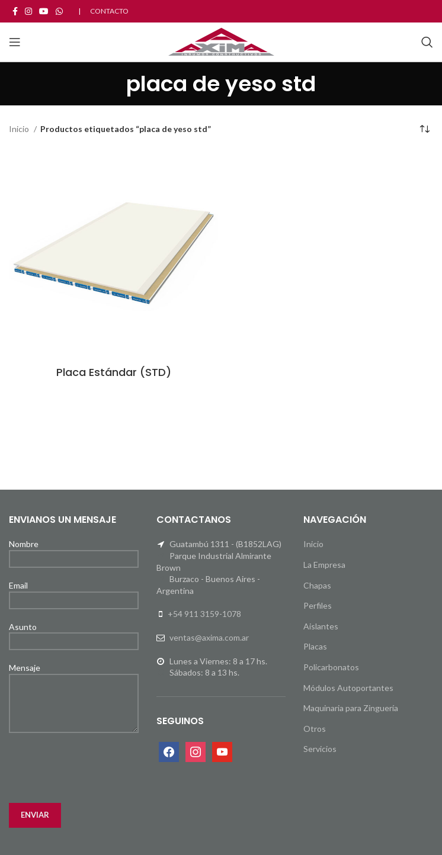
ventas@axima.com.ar (209, 637)
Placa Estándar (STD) (113, 372)
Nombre (74, 550)
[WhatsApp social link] (59, 11)
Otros (314, 729)
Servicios (320, 749)
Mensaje (74, 685)
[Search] (427, 42)
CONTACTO (109, 11)
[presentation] (99, 768)
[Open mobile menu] (15, 42)
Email (74, 592)
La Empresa (324, 565)
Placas (315, 646)
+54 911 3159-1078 (204, 614)
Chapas (317, 585)
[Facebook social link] (15, 11)
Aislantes (320, 626)
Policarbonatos (331, 667)
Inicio (20, 129)
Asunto (74, 633)
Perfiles (317, 605)
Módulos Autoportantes (348, 688)
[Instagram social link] (28, 11)
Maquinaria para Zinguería (350, 708)
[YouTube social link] (44, 11)
